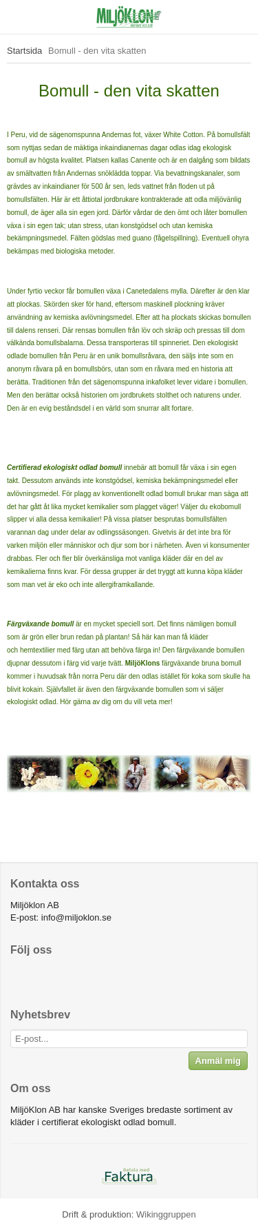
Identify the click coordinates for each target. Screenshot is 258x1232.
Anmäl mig (218, 1061)
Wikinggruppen (166, 1214)
